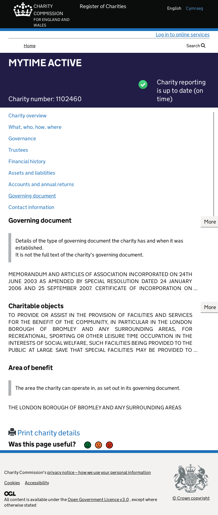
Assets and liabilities (31, 173)
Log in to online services (183, 34)
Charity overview (27, 115)
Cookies (12, 482)
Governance (22, 138)
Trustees (18, 150)
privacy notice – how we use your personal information (99, 472)
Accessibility (37, 482)
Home (29, 45)
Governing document (32, 196)
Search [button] (195, 45)
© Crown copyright (191, 498)
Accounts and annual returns (41, 184)
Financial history (27, 161)
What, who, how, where (34, 127)
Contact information (31, 207)
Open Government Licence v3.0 (98, 499)
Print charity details (44, 432)
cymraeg (194, 8)
